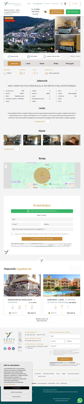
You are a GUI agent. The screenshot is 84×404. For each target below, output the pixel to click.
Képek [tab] (42, 63)
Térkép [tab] (56, 63)
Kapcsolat (55, 3)
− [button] (5, 167)
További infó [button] (11, 149)
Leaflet (56, 187)
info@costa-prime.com (34, 340)
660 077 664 (41, 335)
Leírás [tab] (28, 63)
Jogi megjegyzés (42, 383)
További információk (9, 384)
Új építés (47, 3)
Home (29, 3)
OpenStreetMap (67, 187)
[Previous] (72, 269)
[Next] (78, 269)
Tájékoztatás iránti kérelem (56, 11)
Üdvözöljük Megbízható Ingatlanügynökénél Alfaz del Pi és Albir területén (60, 391)
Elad (58, 373)
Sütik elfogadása (16, 388)
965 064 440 (31, 335)
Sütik (57, 383)
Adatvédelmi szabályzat (32, 234)
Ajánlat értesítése (51, 56)
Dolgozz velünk (73, 373)
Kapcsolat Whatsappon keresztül (42, 211)
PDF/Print (32, 56)
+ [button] (5, 164)
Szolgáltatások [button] (48, 373)
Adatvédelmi (51, 383)
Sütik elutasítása (16, 396)
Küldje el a (65, 359)
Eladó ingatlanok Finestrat (61, 400)
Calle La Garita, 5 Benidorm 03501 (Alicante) (37, 347)
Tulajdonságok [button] (37, 3)
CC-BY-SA (77, 187)
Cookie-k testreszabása (16, 392)
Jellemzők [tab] (14, 63)
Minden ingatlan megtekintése (42, 320)
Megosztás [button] (13, 56)
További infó (42, 122)
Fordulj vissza (73, 56)
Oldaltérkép (63, 383)
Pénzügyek (70, 63)
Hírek (64, 373)
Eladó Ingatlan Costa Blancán (50, 389)
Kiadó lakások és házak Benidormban (61, 398)
